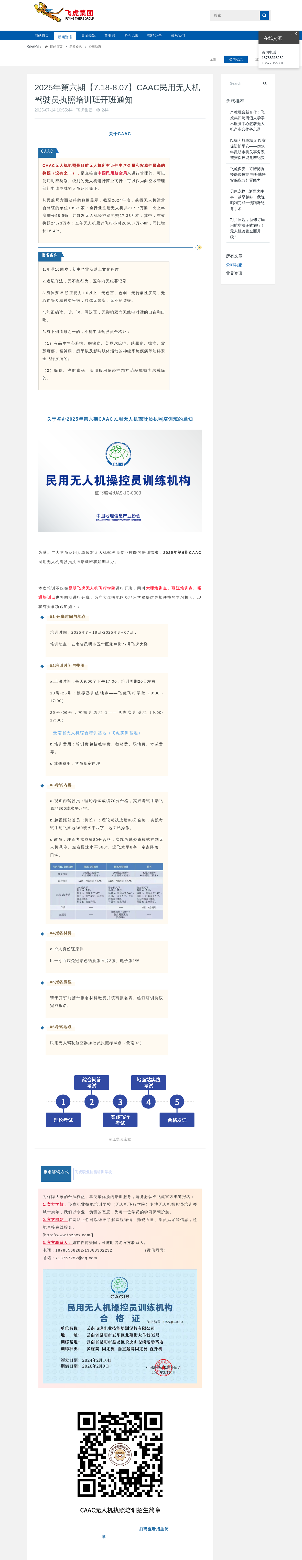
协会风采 (131, 35)
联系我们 (178, 35)
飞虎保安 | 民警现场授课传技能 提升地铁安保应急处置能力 (248, 162)
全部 (213, 46)
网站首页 (42, 35)
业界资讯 (234, 260)
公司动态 (95, 46)
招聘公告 (154, 35)
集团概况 (88, 35)
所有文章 (234, 243)
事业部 (109, 35)
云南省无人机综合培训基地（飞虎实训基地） (98, 720)
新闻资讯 (65, 35)
